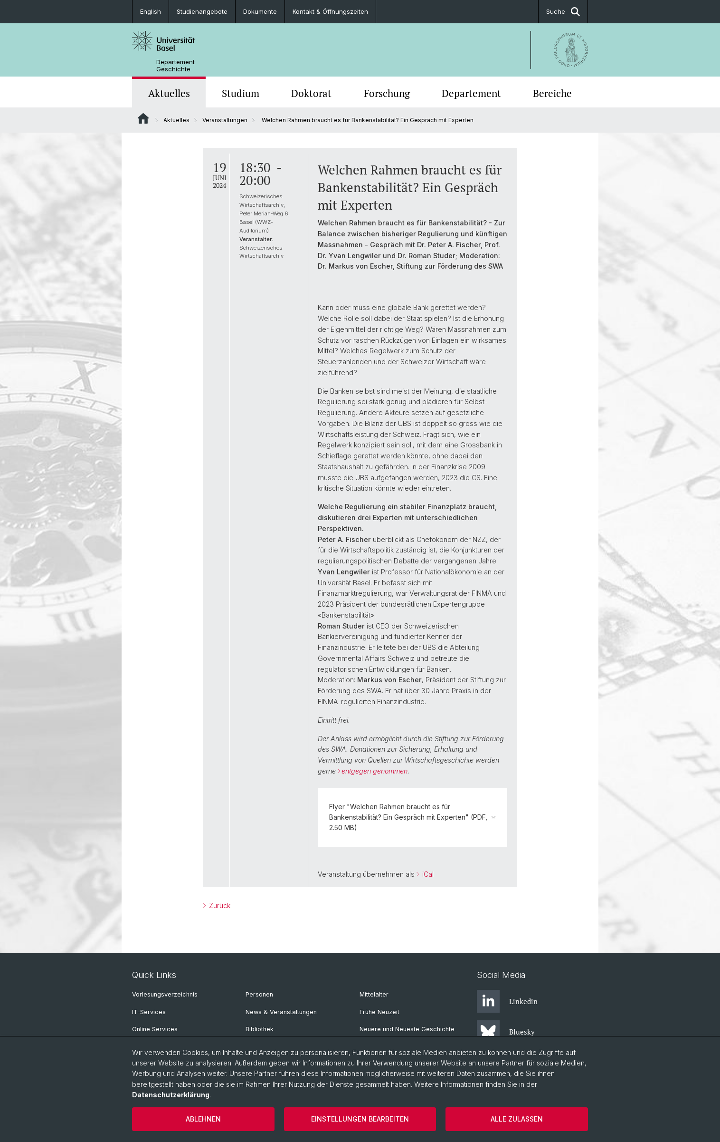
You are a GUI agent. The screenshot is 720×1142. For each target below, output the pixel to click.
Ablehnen (203, 1119)
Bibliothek (260, 1029)
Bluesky (506, 1031)
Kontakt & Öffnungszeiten (330, 11)
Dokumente (260, 11)
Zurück (218, 905)
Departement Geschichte (175, 65)
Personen (259, 994)
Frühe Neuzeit (379, 1012)
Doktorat (311, 93)
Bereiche (552, 93)
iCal (427, 874)
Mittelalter (374, 994)
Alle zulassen (517, 1119)
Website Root (143, 118)
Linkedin (507, 1001)
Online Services (155, 1029)
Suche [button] (563, 11)
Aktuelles (169, 93)
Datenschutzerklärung (170, 1095)
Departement (471, 93)
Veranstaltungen (224, 120)
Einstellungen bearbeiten (360, 1119)
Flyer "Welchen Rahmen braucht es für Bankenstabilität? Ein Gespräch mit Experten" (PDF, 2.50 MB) (412, 817)
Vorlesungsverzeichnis (165, 994)
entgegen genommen (374, 771)
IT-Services (149, 1012)
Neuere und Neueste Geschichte (407, 1029)
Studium (240, 93)
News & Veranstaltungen (281, 1012)
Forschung (387, 93)
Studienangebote (202, 11)
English (150, 11)
